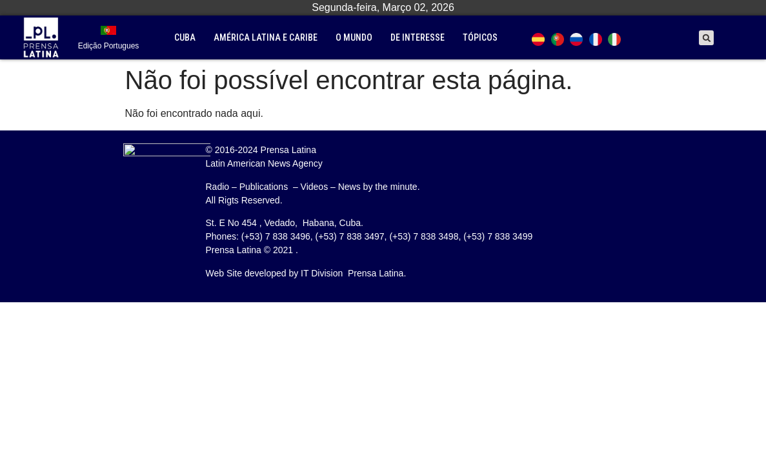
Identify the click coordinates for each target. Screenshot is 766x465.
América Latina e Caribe (265, 37)
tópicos (480, 37)
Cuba (185, 37)
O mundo (354, 37)
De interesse (417, 37)
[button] (706, 37)
